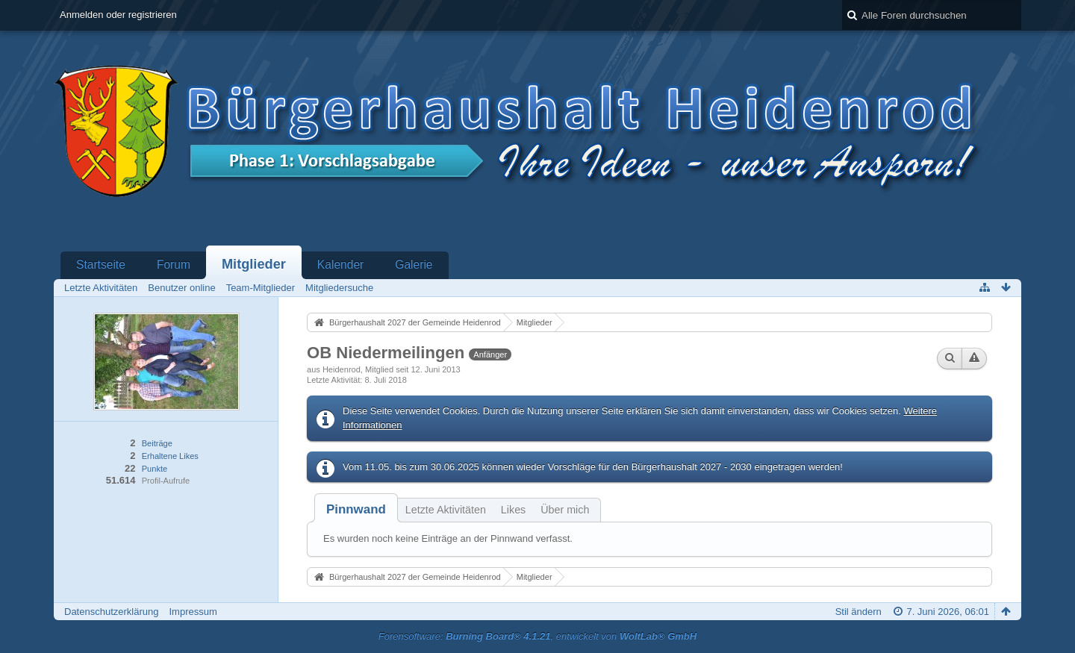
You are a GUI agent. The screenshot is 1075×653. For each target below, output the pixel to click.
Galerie (413, 264)
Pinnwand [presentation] (356, 509)
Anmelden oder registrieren (118, 14)
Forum (173, 264)
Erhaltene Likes (170, 456)
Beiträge (157, 443)
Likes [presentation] (513, 510)
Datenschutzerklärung (111, 611)
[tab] (356, 509)
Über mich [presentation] (564, 510)
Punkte (154, 468)
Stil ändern (858, 611)
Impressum (192, 611)
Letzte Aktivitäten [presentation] (445, 510)
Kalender (340, 264)
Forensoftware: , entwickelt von (537, 636)
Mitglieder (254, 264)
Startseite (100, 264)
